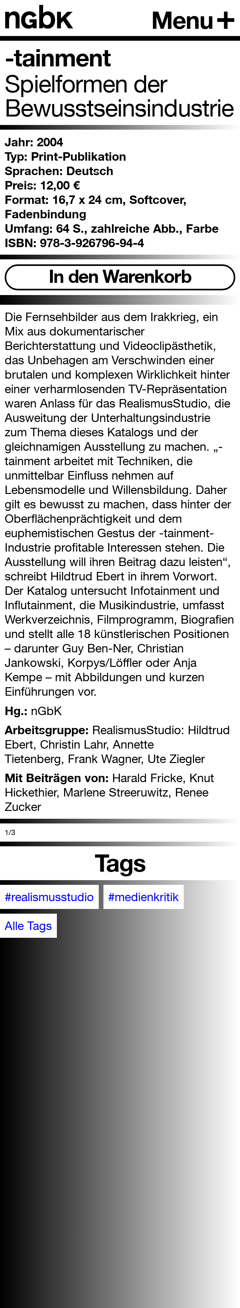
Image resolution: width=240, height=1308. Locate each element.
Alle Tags (28, 925)
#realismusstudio (49, 897)
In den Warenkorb (120, 276)
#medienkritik (143, 897)
